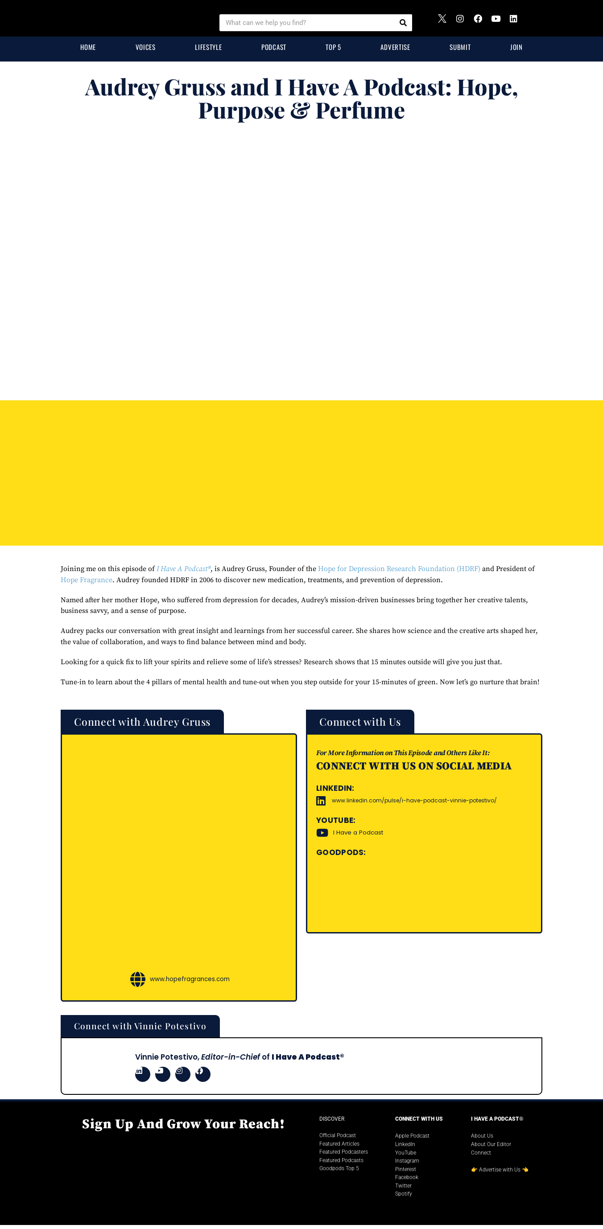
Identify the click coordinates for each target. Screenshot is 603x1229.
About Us (482, 1140)
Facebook (406, 1181)
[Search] (403, 22)
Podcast (273, 47)
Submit (460, 47)
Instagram (407, 1165)
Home (88, 47)
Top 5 (333, 47)
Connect (481, 1156)
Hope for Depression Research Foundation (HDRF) (399, 568)
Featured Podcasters (343, 1156)
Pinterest (405, 1173)
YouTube (405, 1156)
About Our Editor (491, 1148)
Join (516, 47)
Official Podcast (337, 1139)
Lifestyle (208, 47)
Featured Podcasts (341, 1164)
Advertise (395, 47)
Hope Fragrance (86, 579)
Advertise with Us (499, 1174)
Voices (146, 47)
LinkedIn (405, 1148)
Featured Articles (339, 1147)
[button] (157, 723)
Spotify (403, 1198)
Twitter (403, 1190)
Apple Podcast (412, 1140)
